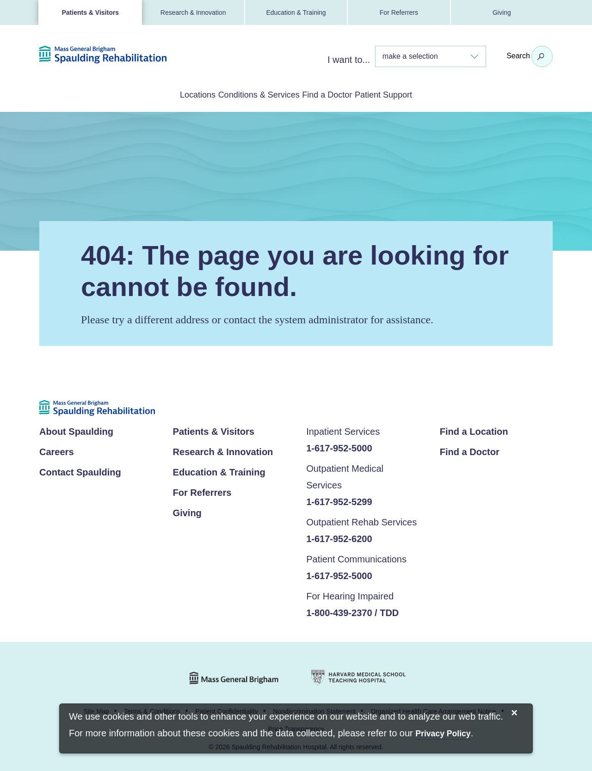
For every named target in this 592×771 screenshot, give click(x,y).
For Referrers (399, 12)
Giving (502, 12)
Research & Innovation (193, 12)
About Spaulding (76, 430)
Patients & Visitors (90, 12)
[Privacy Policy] (442, 734)
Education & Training (296, 12)
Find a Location (474, 430)
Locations (159, 94)
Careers (56, 450)
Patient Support (421, 94)
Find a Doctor (340, 94)
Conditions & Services (246, 94)
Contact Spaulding (80, 470)
